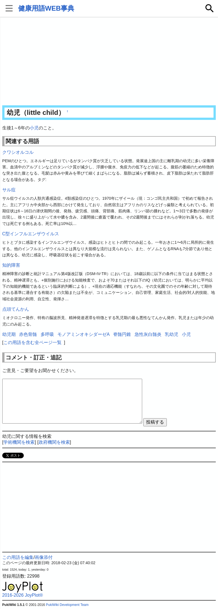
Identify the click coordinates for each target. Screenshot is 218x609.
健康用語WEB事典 (46, 8)
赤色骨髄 (28, 334)
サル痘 (9, 189)
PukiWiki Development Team (67, 605)
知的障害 (11, 265)
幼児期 (9, 334)
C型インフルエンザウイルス (30, 233)
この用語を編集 (18, 557)
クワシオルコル (18, 152)
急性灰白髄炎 (148, 334)
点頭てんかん (15, 309)
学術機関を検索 (19, 442)
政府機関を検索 (54, 442)
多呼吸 (47, 334)
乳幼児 (171, 334)
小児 (34, 127)
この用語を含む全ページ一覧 (32, 342)
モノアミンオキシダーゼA (83, 334)
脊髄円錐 (122, 334)
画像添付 (44, 557)
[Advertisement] (109, 61)
